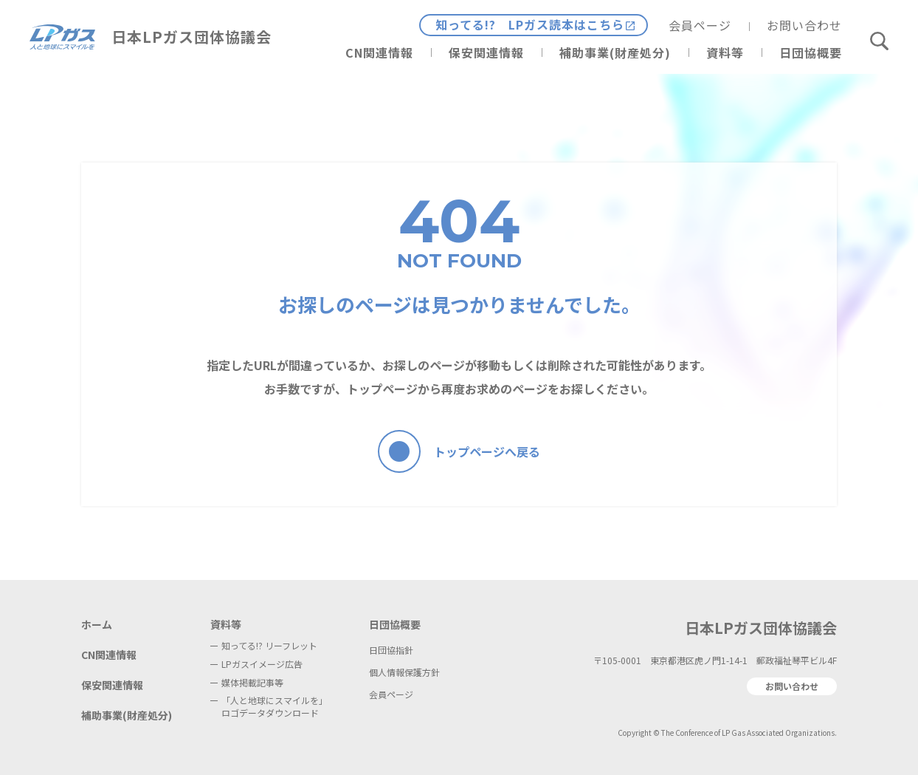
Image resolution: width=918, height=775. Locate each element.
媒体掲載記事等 (252, 683)
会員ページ (700, 25)
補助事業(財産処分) (615, 52)
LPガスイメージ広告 (262, 664)
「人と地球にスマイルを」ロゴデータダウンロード (274, 706)
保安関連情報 (486, 52)
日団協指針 (391, 649)
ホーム (96, 624)
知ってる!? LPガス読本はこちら (529, 24)
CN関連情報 (379, 52)
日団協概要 (810, 52)
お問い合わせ (804, 25)
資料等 (725, 52)
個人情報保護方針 (404, 672)
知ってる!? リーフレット (269, 646)
